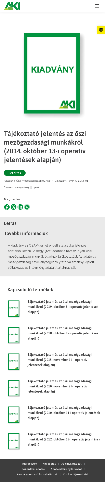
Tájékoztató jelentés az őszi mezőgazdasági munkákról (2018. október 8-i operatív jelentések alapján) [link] (63, 333)
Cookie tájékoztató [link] (75, 474)
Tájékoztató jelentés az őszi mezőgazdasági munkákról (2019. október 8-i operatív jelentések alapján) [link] (63, 307)
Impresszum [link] (29, 463)
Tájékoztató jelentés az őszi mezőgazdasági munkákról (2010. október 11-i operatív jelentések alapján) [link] (64, 413)
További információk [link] (26, 233)
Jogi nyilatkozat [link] (71, 463)
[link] (101, 30)
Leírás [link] (10, 223)
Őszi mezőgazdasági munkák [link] (33, 180)
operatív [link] (37, 187)
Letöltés (15, 173)
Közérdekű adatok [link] (33, 469)
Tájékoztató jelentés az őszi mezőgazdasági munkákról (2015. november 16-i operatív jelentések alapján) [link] (60, 360)
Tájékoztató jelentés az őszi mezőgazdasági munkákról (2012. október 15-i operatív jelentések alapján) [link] (64, 439)
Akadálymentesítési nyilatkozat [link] (37, 474)
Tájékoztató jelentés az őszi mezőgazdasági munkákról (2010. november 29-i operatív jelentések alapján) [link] (60, 386)
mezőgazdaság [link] (22, 187)
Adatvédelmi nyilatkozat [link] (66, 469)
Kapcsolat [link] (49, 463)
